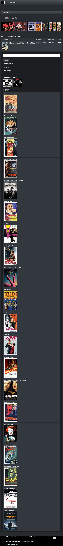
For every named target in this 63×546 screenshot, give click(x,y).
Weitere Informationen (12, 544)
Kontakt (6, 74)
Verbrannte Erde (9, 510)
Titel (11, 39)
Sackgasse (7, 289)
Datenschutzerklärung (10, 77)
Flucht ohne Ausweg (10, 445)
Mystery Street (8, 357)
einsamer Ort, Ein (9, 402)
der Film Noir (11, 2)
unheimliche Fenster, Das (11, 466)
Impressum (7, 70)
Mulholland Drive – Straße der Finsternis (15, 380)
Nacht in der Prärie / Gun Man (22, 43)
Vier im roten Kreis (9, 488)
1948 (49, 42)
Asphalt (6, 334)
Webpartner (7, 67)
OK (55, 538)
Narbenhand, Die (9, 313)
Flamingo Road (8, 424)
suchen (6, 60)
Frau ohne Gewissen (10, 94)
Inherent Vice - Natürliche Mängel (13, 268)
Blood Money (8, 201)
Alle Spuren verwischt (10, 159)
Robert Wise (6, 12)
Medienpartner (8, 63)
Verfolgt (6, 224)
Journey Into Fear (9, 246)
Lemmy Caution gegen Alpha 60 (13, 180)
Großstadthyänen (9, 137)
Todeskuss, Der (8, 116)
